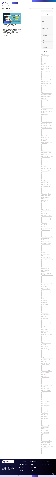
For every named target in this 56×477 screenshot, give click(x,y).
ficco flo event (44, 184)
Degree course (32, 3)
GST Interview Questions (46, 215)
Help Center (32, 471)
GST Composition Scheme (46, 209)
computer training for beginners (47, 129)
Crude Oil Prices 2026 (45, 146)
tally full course (44, 410)
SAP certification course (46, 340)
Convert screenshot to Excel (46, 142)
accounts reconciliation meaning (47, 66)
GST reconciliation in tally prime (47, 217)
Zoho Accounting (44, 448)
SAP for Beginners (45, 350)
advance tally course (45, 73)
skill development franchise (46, 388)
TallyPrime (43, 420)
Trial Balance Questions (45, 432)
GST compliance (44, 207)
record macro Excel (45, 329)
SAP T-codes (44, 370)
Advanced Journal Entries (46, 81)
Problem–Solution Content (46, 314)
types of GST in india (45, 434)
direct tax (43, 164)
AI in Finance (44, 87)
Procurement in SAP (45, 318)
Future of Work (44, 193)
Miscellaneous (45, 35)
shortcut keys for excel (45, 376)
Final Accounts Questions (46, 186)
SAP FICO (50, 344)
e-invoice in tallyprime (45, 166)
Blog (3, 5)
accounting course (45, 58)
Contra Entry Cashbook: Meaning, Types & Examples (10, 25)
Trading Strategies (45, 430)
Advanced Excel (44, 77)
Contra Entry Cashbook (45, 137)
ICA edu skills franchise (45, 231)
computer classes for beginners (47, 127)
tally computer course (45, 401)
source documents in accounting (47, 394)
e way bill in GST (49, 164)
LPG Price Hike (44, 284)
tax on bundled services (45, 423)
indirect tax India (44, 250)
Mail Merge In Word (45, 288)
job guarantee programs (45, 268)
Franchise (46, 3)
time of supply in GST (45, 425)
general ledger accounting (46, 195)
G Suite (49, 193)
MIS (43, 33)
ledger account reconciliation (46, 282)
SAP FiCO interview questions (46, 346)
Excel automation (44, 174)
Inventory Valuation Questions (46, 266)
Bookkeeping (44, 98)
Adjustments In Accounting (46, 71)
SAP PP (43, 365)
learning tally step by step (46, 280)
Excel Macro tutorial (45, 180)
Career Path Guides (45, 114)
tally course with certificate (46, 405)
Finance (44, 26)
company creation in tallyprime (46, 121)
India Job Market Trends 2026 (46, 243)
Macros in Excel (44, 286)
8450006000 (44, 0)
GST (43, 30)
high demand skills (45, 226)
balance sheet (44, 90)
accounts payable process (46, 61)
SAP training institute (45, 372)
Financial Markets (45, 28)
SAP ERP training (44, 344)
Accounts (44, 16)
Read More (5, 35)
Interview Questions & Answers (47, 259)
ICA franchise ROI (45, 234)
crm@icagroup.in (37, 0)
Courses (15, 3)
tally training (44, 416)
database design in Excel (46, 152)
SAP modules (44, 361)
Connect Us (35, 475)
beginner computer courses (46, 94)
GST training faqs (44, 224)
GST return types (44, 220)
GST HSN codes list (45, 213)
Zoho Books (45, 47)
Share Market (44, 374)
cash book (43, 116)
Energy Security (44, 172)
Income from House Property (46, 241)
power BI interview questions (46, 310)
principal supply (44, 312)
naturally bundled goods (45, 302)
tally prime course (45, 414)
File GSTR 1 (50, 184)
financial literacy (44, 188)
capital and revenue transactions (47, 104)
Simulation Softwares (45, 378)
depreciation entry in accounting (47, 156)
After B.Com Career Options (46, 83)
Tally (43, 42)
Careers (44, 19)
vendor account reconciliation (46, 440)
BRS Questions (44, 100)
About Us (32, 468)
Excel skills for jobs (45, 182)
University (51, 3)
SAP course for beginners (46, 342)
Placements (37, 3)
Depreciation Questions (45, 158)
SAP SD (47, 365)
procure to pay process (45, 316)
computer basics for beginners (47, 125)
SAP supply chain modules (46, 368)
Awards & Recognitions (34, 467)
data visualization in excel (46, 150)
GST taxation (44, 222)
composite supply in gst (46, 123)
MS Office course (44, 300)
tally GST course (44, 412)
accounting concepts (45, 56)
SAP (43, 40)
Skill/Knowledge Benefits (46, 392)
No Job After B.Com (45, 304)
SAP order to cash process (46, 363)
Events (44, 21)
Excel (44, 23)
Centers (27, 3)
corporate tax (44, 144)
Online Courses (21, 470)
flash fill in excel (44, 191)
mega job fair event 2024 (46, 290)
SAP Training (50, 370)
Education (42, 3)
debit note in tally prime (45, 154)
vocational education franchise (46, 444)
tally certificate (44, 397)
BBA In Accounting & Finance (46, 92)
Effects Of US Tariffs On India (46, 170)
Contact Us (32, 470)
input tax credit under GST (46, 257)
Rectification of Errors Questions (47, 334)
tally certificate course (45, 399)
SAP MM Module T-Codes (46, 359)
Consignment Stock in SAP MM (47, 135)
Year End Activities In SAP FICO (47, 446)
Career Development (45, 109)
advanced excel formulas (46, 79)
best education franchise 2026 (46, 96)
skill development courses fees (47, 383)
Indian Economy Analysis (46, 245)
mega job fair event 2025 (46, 292)
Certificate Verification (23, 471)
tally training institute (45, 418)
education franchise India (46, 168)
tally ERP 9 (48, 407)
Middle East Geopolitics (46, 295)
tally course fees (44, 403)
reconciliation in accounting (46, 324)
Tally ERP (43, 407)
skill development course (46, 380)
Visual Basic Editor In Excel (46, 442)
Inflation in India (44, 252)
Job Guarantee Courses (23, 464)
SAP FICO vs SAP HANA (46, 348)
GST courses (44, 211)
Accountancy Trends (45, 54)
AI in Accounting (44, 85)
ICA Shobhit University (45, 236)
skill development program (46, 390)
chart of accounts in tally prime (46, 119)
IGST (51, 236)
